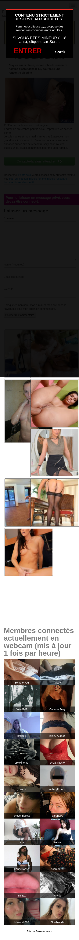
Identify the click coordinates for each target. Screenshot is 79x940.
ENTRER (28, 51)
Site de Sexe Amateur (39, 931)
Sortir (60, 52)
